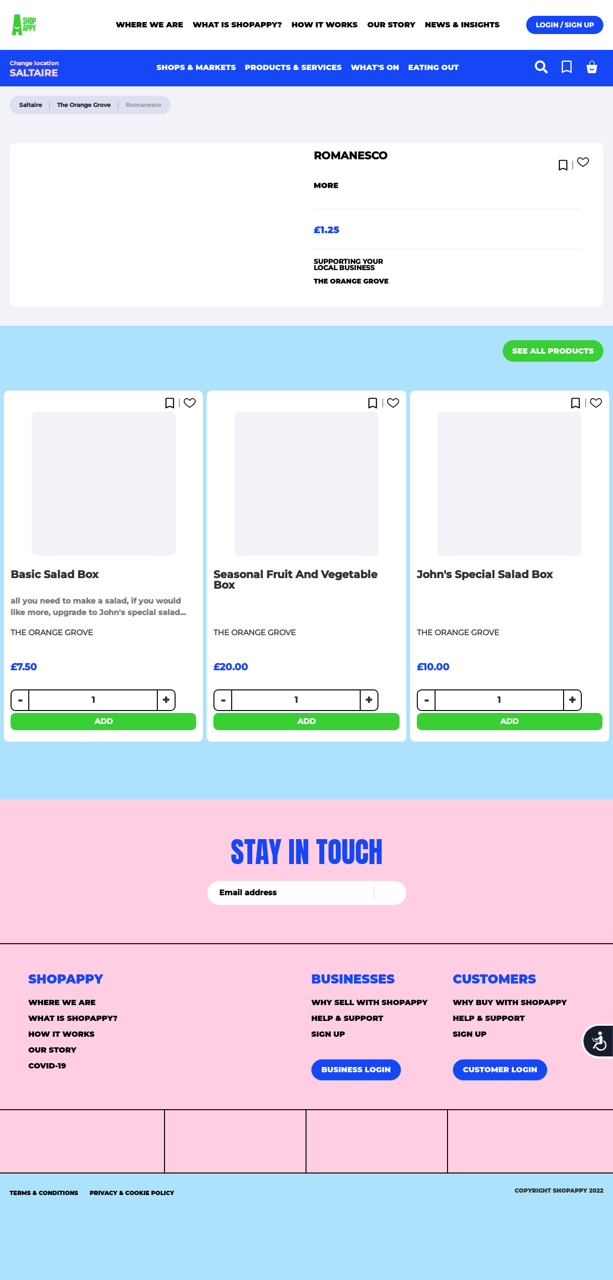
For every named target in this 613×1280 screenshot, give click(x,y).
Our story (52, 1050)
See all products (553, 351)
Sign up (328, 1034)
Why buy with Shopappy (510, 1002)
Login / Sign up (565, 25)
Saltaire (31, 104)
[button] (565, 162)
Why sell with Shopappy (369, 1002)
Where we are (61, 1002)
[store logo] (49, 25)
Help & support (347, 1018)
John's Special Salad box (485, 574)
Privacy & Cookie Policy (132, 1193)
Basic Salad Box (54, 574)
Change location (34, 63)
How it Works (61, 1034)
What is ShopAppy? (73, 1018)
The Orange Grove (84, 104)
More (326, 185)
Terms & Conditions (44, 1193)
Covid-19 (47, 1065)
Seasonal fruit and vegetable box (295, 580)
